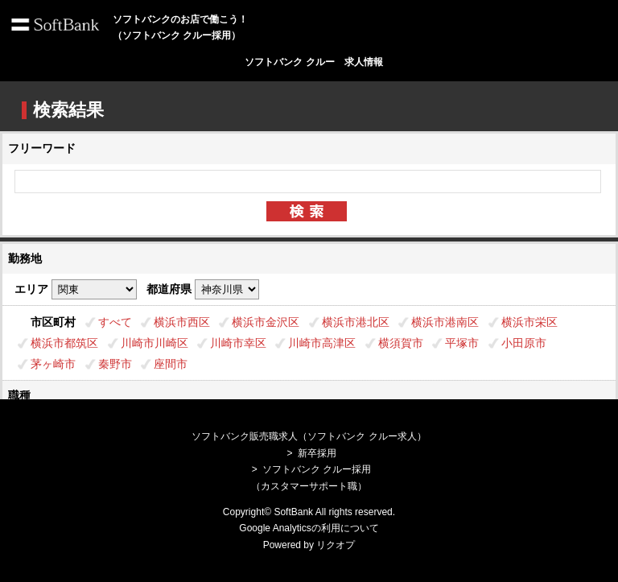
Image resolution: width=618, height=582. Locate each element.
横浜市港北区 (355, 322)
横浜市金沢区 (265, 322)
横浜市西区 (182, 322)
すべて (115, 322)
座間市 (170, 363)
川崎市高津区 (322, 342)
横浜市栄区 (529, 322)
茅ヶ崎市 (53, 363)
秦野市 (115, 363)
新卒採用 (317, 453)
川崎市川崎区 (154, 342)
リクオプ (335, 545)
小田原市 (523, 342)
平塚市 (462, 342)
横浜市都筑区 (64, 342)
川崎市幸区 (238, 342)
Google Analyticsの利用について (308, 528)
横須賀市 (400, 342)
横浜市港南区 (445, 322)
